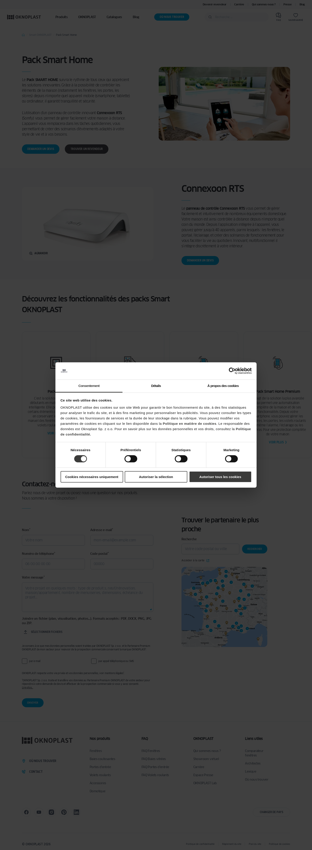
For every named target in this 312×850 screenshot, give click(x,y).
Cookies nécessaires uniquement (91, 477)
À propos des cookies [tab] (223, 386)
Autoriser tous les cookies (220, 477)
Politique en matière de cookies (189, 423)
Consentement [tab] (89, 386)
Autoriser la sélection (156, 477)
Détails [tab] (156, 386)
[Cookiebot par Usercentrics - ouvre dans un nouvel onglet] (232, 370)
